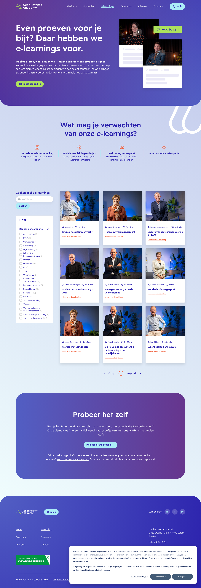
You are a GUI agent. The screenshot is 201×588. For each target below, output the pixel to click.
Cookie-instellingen (139, 577)
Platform (72, 6)
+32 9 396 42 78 (157, 542)
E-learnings (107, 6)
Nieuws (142, 6)
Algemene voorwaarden (66, 579)
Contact (158, 6)
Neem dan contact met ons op (72, 459)
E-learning (46, 529)
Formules (88, 6)
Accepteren (161, 577)
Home (19, 529)
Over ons (126, 6)
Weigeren (182, 577)
